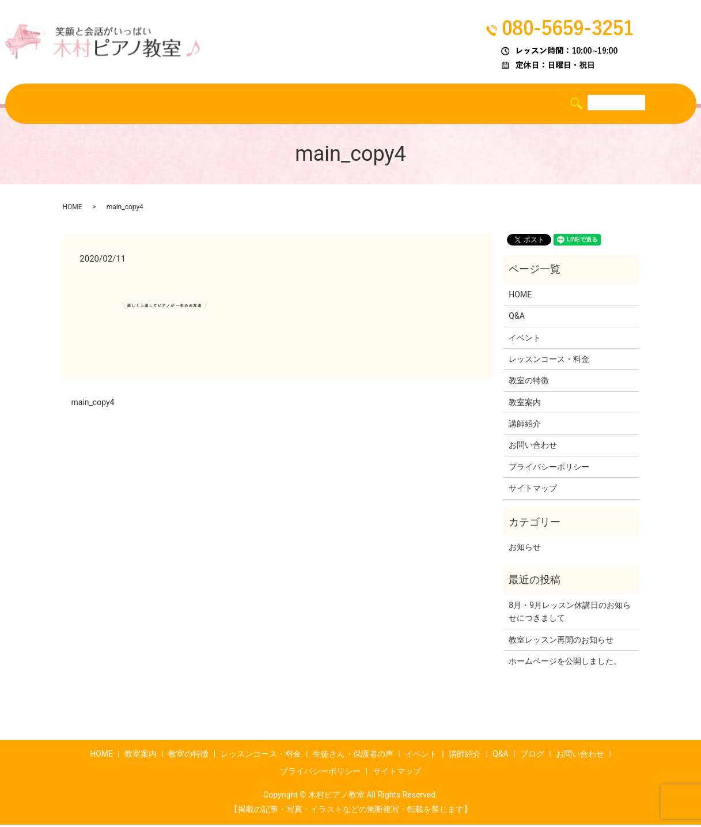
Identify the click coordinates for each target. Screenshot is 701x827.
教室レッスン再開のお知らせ (561, 642)
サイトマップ (533, 490)
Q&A (518, 104)
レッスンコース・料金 (242, 104)
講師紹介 (475, 104)
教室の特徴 (159, 104)
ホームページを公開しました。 (565, 663)
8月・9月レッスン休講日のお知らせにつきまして (570, 614)
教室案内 (103, 104)
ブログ (557, 104)
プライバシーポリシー (549, 469)
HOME (56, 104)
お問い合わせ (533, 447)
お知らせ (525, 549)
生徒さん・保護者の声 (345, 104)
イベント (423, 104)
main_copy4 (93, 404)
